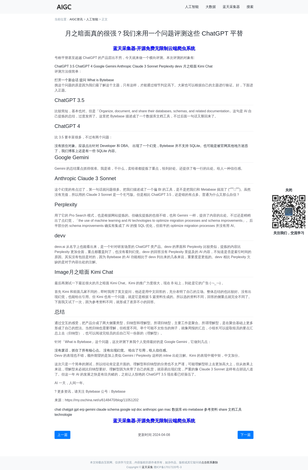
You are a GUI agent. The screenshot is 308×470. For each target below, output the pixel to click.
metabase (195, 409)
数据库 (177, 409)
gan (161, 409)
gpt (76, 409)
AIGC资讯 (76, 19)
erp (82, 409)
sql (133, 409)
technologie (63, 414)
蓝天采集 (147, 467)
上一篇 (62, 435)
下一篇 (245, 435)
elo (185, 409)
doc (139, 409)
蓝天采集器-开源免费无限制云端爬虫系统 (154, 48)
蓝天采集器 (231, 7)
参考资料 (211, 409)
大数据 (211, 7)
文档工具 (235, 409)
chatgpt (67, 409)
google (125, 409)
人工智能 (192, 7)
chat (58, 409)
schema (113, 409)
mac (167, 409)
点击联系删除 (209, 462)
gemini (90, 409)
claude (101, 409)
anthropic (150, 409)
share (223, 409)
